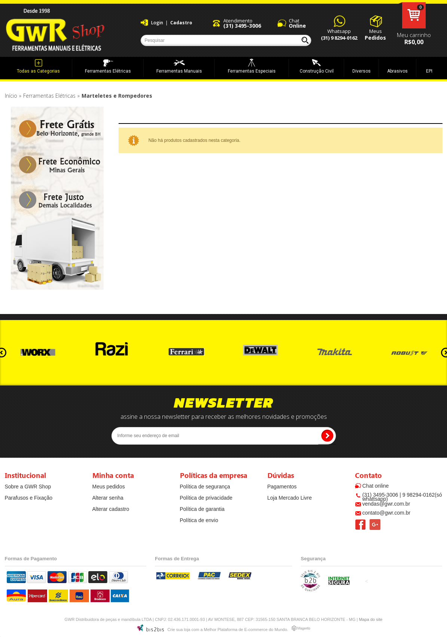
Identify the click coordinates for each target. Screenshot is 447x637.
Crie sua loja (179, 629)
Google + (375, 524)
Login (157, 22)
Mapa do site (370, 619)
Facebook (360, 524)
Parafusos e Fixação (29, 498)
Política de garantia (202, 509)
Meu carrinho (414, 15)
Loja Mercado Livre (289, 498)
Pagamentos (282, 487)
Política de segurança (205, 487)
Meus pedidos (108, 487)
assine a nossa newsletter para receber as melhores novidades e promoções (223, 416)
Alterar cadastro (110, 509)
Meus (375, 34)
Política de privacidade (206, 498)
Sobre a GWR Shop (28, 487)
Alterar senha (107, 498)
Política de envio (199, 520)
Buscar (305, 40)
